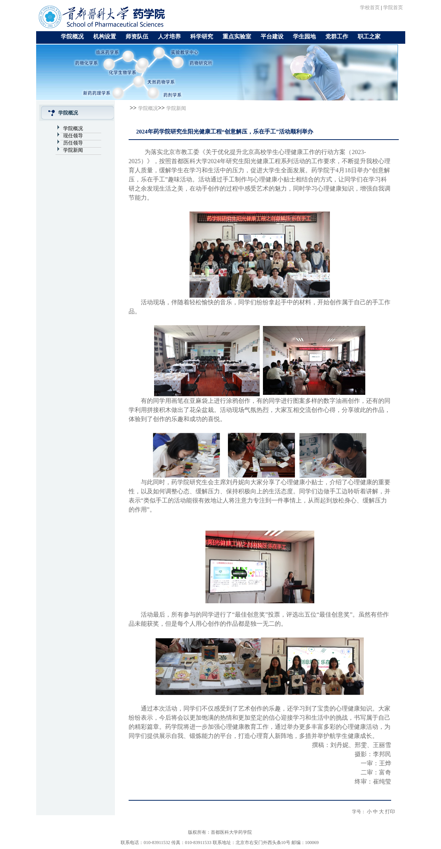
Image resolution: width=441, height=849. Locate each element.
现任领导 (73, 135)
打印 (390, 811)
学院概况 (73, 128)
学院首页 (393, 7)
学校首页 (370, 7)
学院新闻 (73, 150)
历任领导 (73, 143)
